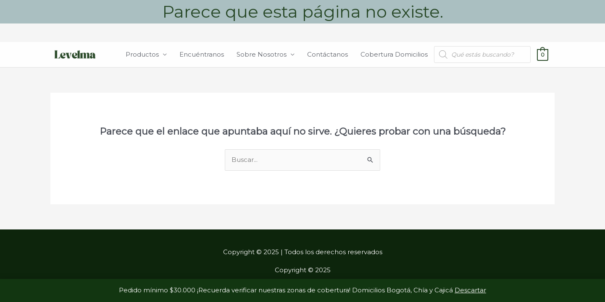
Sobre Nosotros (262, 54)
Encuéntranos (201, 54)
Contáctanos (327, 54)
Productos (142, 54)
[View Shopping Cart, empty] (542, 54)
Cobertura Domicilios (394, 54)
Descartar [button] (470, 290)
